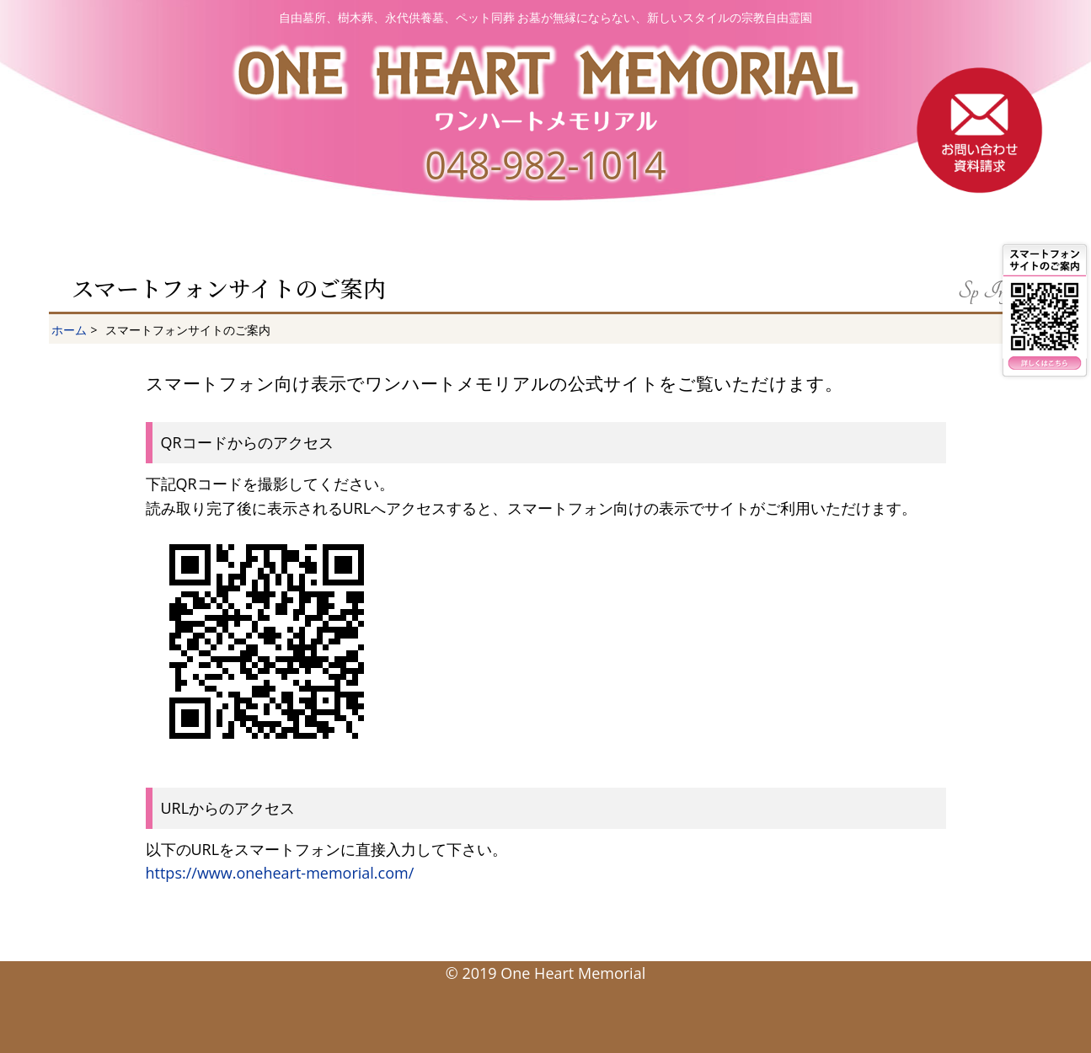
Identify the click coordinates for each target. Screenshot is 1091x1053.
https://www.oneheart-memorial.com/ (280, 873)
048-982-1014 (545, 164)
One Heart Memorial (572, 973)
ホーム (69, 330)
